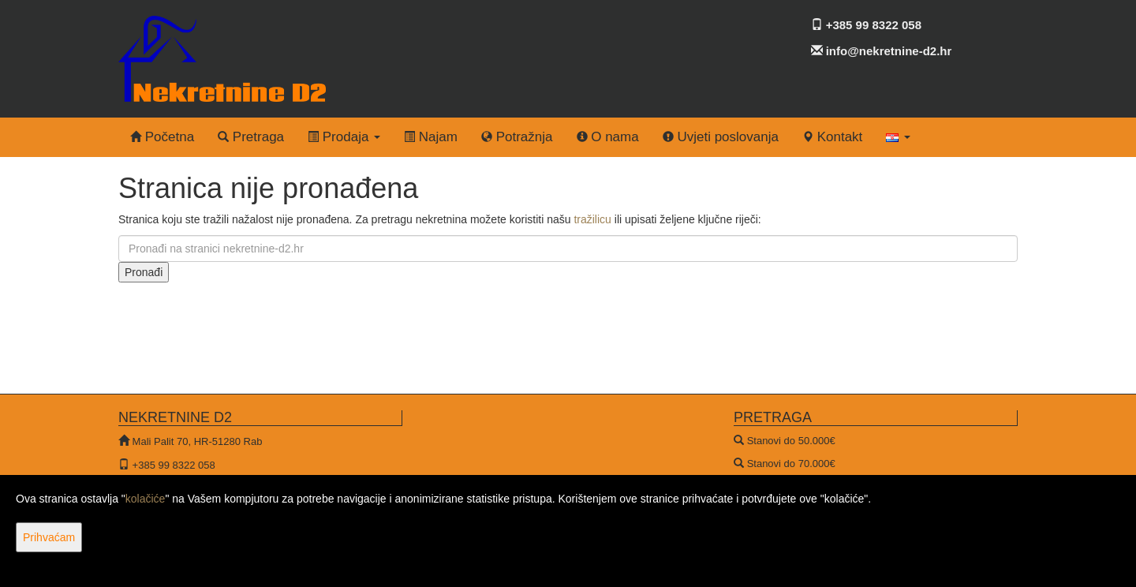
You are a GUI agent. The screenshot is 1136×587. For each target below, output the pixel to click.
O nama (608, 136)
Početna (162, 136)
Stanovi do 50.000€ (791, 441)
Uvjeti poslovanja (721, 136)
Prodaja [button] (344, 136)
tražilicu (592, 219)
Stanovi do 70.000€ (791, 463)
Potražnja (517, 136)
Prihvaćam (49, 537)
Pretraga (251, 136)
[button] (898, 137)
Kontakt (832, 136)
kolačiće (145, 498)
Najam (431, 136)
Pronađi (144, 272)
